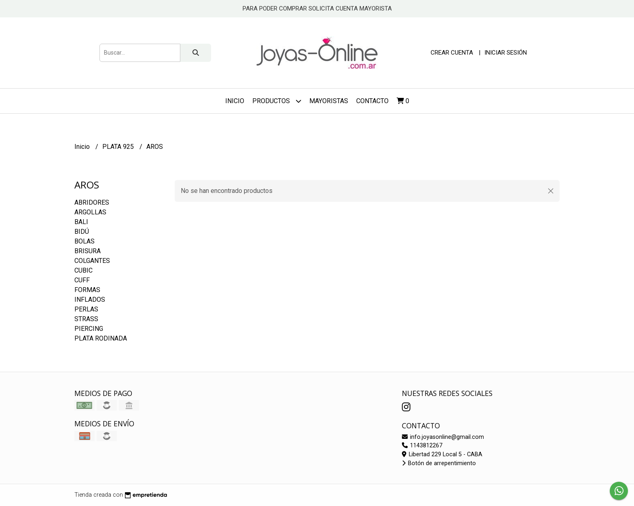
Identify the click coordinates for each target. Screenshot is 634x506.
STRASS (86, 319)
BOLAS (84, 241)
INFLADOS (89, 299)
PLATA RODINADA (100, 338)
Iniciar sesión (505, 52)
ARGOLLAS (90, 212)
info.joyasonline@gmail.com (443, 437)
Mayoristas (328, 101)
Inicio (234, 101)
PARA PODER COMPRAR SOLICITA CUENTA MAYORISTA (317, 8)
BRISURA (87, 251)
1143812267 (422, 445)
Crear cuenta (452, 52)
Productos (276, 101)
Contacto (372, 101)
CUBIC (83, 270)
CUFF (82, 280)
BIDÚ (81, 231)
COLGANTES (92, 261)
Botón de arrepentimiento (439, 463)
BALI (81, 222)
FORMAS (87, 290)
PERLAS (86, 309)
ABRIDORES (91, 202)
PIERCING (88, 328)
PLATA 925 (118, 146)
